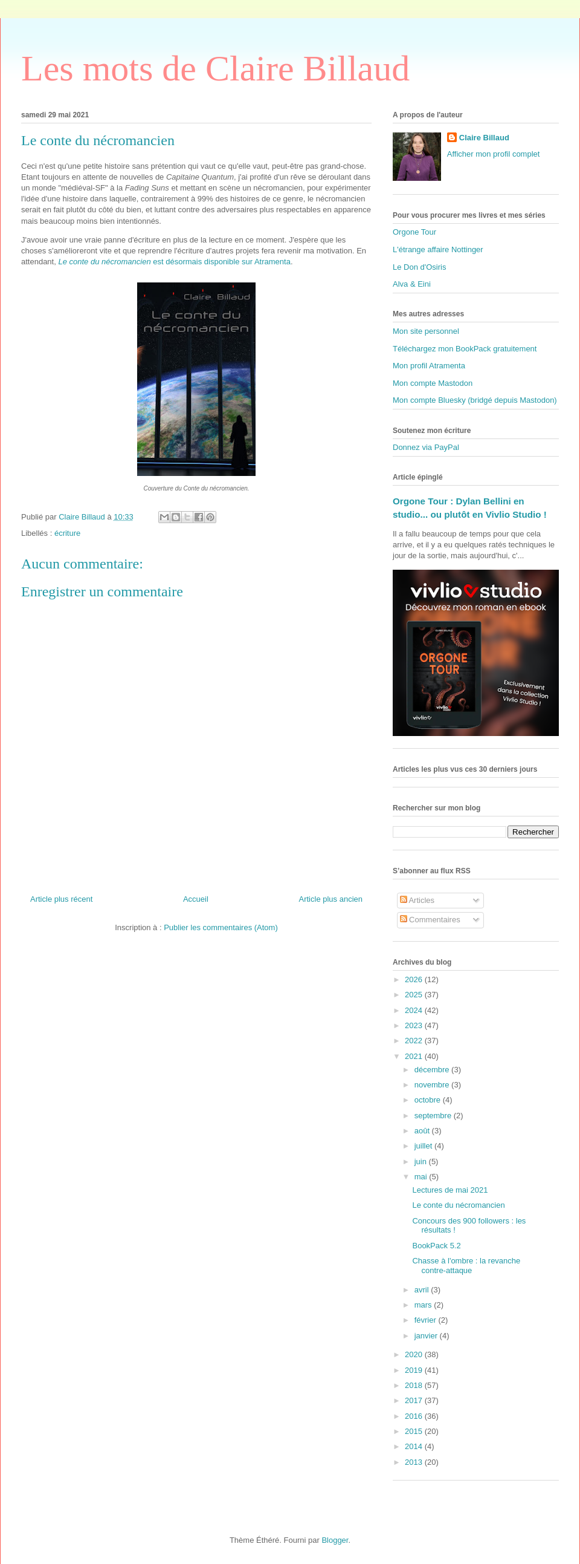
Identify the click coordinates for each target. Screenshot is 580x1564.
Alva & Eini (412, 283)
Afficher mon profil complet (493, 153)
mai (422, 1176)
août (423, 1130)
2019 (415, 1370)
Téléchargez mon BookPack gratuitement (464, 348)
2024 (415, 1010)
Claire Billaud (484, 137)
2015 (415, 1431)
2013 (415, 1462)
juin (421, 1161)
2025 (415, 994)
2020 (415, 1354)
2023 (415, 1025)
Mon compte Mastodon (432, 383)
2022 (415, 1040)
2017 (415, 1400)
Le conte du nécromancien (458, 1205)
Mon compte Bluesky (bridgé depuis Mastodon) (475, 400)
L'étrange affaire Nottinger (438, 249)
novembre (432, 1084)
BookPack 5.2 (436, 1245)
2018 (415, 1385)
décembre (432, 1069)
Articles (417, 900)
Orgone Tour (414, 231)
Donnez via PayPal (426, 447)
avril (422, 1289)
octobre (428, 1099)
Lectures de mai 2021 (450, 1189)
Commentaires (430, 919)
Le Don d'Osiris (419, 267)
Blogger (334, 1540)
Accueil (195, 899)
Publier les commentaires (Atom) (221, 927)
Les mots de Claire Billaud (215, 68)
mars (424, 1304)
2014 (415, 1446)
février (426, 1320)
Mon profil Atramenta (429, 365)
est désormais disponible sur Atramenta (174, 261)
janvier (427, 1335)
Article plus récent (61, 899)
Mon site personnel (426, 331)
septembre (434, 1115)
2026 (415, 979)
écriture (67, 533)
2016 (415, 1416)
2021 (415, 1056)
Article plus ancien (331, 899)
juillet (424, 1145)
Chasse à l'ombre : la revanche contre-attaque (466, 1265)
